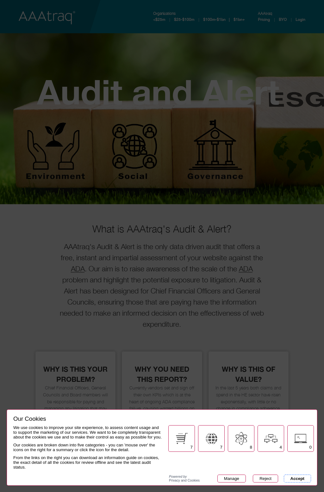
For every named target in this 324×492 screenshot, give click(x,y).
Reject (265, 478)
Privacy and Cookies (184, 478)
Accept (297, 478)
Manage (231, 478)
